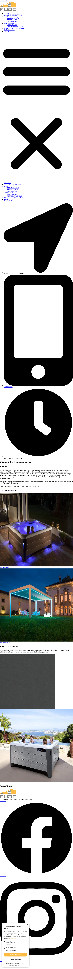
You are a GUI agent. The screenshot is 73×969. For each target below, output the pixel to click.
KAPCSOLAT (8, 31)
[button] (36, 107)
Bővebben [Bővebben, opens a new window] (13, 938)
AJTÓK (6, 16)
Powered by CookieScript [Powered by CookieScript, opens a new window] (15, 965)
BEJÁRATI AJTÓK (13, 18)
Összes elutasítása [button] (15, 959)
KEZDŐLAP (7, 13)
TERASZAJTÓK (12, 21)
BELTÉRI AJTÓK (12, 20)
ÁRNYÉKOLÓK (9, 23)
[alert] (15, 945)
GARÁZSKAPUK (9, 30)
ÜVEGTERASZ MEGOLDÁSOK (14, 28)
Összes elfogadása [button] (15, 954)
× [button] (27, 925)
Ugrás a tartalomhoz (6, 1)
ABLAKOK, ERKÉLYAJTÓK (13, 15)
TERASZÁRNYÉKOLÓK (15, 26)
